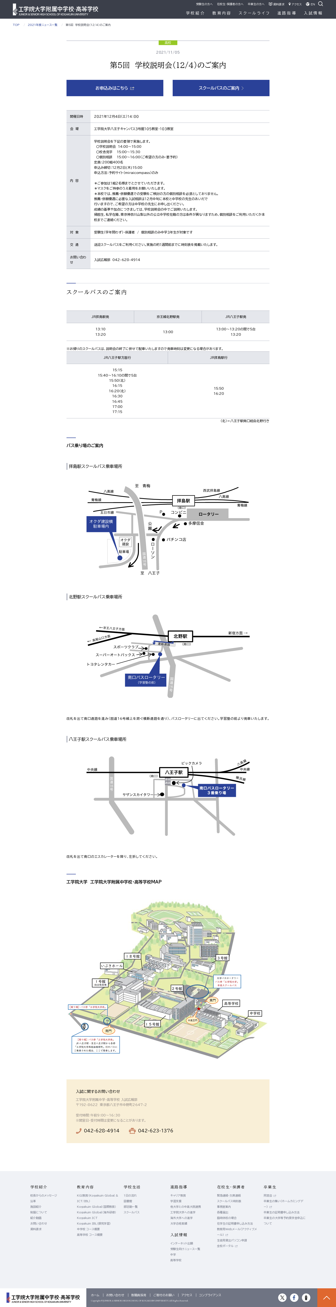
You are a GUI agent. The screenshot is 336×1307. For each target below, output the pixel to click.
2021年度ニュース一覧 (42, 24)
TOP (16, 24)
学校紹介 (195, 13)
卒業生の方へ (256, 4)
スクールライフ (254, 13)
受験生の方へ (204, 4)
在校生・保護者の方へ (230, 4)
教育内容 (222, 13)
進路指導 (287, 13)
